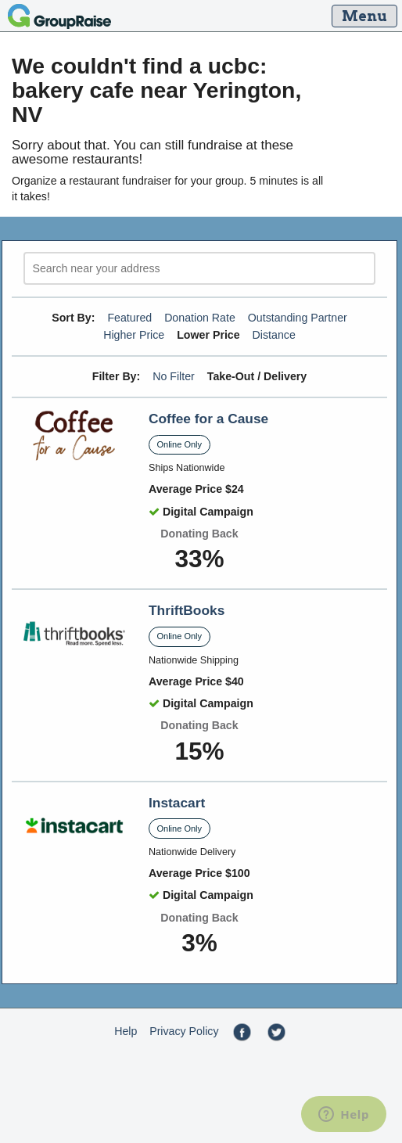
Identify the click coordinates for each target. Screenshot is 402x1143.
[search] (199, 269)
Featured (129, 317)
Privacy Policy (183, 1031)
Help (125, 1031)
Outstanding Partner (297, 317)
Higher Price (133, 335)
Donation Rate (199, 317)
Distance (274, 335)
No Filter (174, 376)
